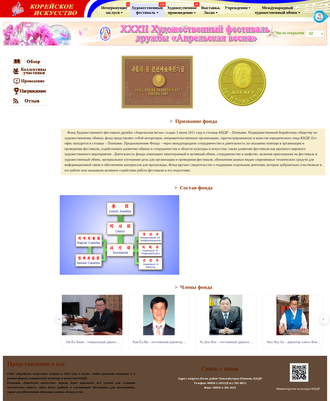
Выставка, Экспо (210, 10)
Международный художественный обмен (277, 10)
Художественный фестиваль (147, 9)
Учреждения (238, 7)
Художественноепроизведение (182, 9)
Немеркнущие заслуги (115, 9)
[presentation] (60, 319)
